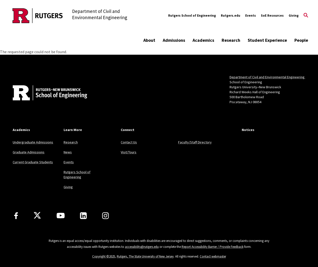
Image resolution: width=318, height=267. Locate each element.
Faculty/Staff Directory (195, 142)
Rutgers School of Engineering (192, 15)
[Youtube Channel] (61, 215)
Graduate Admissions (28, 152)
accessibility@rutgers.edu (142, 247)
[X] (37, 215)
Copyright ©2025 (103, 256)
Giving (294, 15)
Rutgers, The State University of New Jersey (145, 256)
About (149, 40)
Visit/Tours (128, 152)
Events (250, 15)
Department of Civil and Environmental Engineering (267, 77)
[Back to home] (45, 93)
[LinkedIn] (83, 215)
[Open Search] (306, 15)
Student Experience (267, 40)
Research (231, 40)
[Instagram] (105, 215)
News (68, 152)
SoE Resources (272, 15)
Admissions (174, 40)
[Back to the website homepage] (37, 15)
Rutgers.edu (230, 15)
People (301, 40)
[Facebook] (16, 215)
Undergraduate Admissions (33, 142)
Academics (203, 40)
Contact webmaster (213, 256)
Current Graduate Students (33, 162)
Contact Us (129, 142)
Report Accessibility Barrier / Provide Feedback (212, 247)
